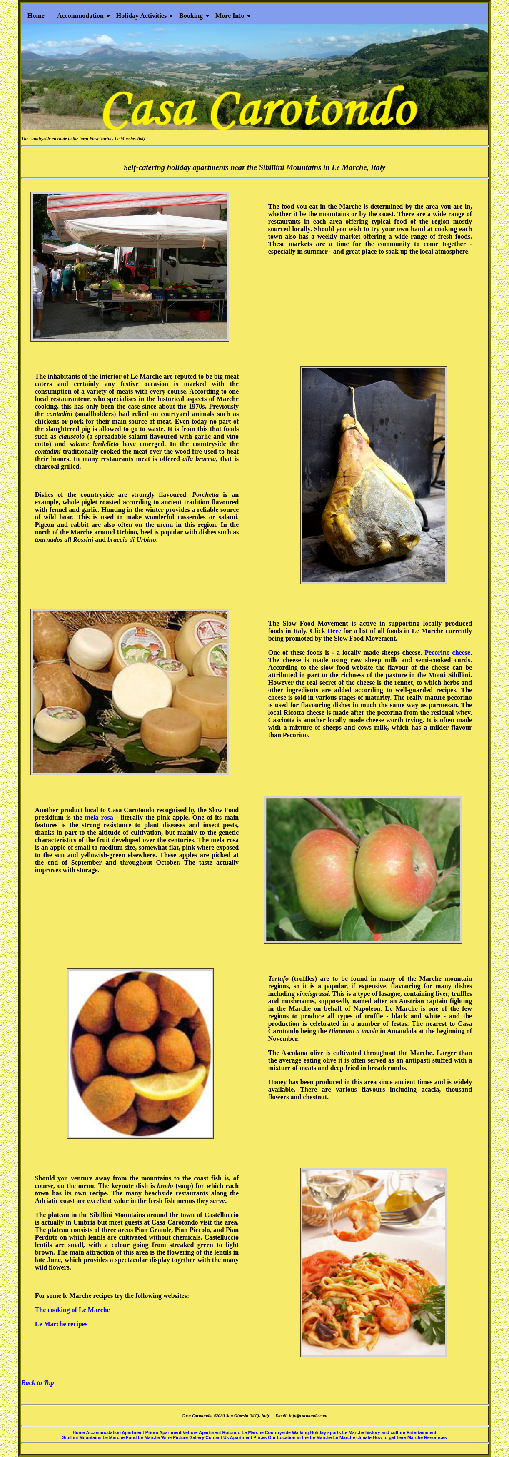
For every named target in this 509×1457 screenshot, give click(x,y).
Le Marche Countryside (266, 1432)
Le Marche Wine (155, 1437)
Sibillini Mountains (82, 1437)
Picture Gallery (189, 1437)
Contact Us (217, 1437)
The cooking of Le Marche (72, 1309)
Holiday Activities (141, 15)
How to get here (390, 1437)
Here (334, 630)
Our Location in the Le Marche (300, 1437)
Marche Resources (427, 1437)
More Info (229, 15)
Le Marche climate (353, 1437)
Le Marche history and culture (374, 1432)
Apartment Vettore (179, 1432)
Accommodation (80, 15)
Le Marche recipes (61, 1323)
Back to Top (37, 1382)
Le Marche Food (120, 1437)
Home (36, 15)
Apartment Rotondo (220, 1432)
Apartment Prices (249, 1437)
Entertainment (422, 1432)
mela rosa (99, 817)
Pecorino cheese (447, 652)
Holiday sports (326, 1432)
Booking (191, 15)
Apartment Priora (141, 1432)
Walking (301, 1432)
